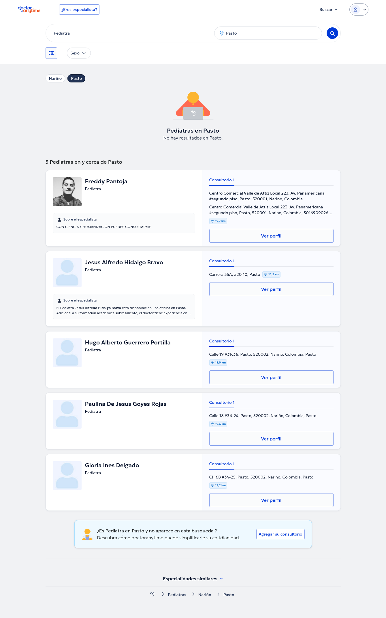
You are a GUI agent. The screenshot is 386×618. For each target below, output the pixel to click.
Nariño (55, 78)
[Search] (332, 33)
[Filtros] (51, 53)
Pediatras (177, 594)
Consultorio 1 (222, 179)
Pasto (76, 78)
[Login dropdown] (358, 9)
